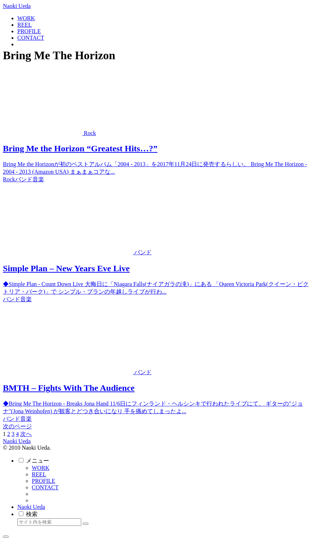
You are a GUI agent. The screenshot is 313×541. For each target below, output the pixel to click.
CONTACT (45, 487)
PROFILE (43, 481)
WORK (40, 468)
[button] (85, 524)
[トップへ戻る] (6, 537)
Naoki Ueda (31, 507)
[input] (49, 522)
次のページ (17, 426)
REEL (39, 474)
